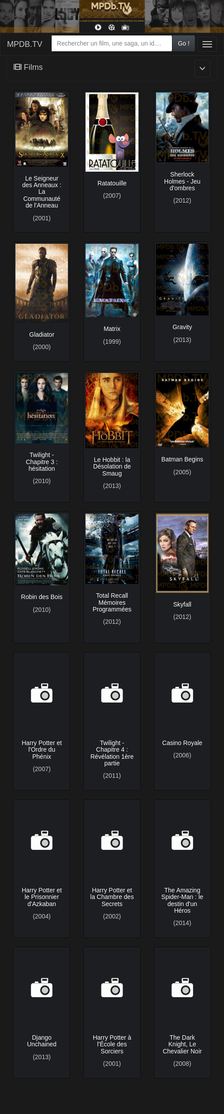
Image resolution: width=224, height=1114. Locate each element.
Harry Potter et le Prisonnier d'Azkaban (42, 897)
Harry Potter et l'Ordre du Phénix (42, 749)
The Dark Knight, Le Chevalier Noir (182, 1044)
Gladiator (41, 334)
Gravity (182, 326)
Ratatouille (112, 183)
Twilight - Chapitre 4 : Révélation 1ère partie (112, 753)
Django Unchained (41, 1041)
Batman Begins (182, 459)
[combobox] (111, 43)
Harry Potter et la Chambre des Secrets (112, 897)
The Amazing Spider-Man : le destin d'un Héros (182, 900)
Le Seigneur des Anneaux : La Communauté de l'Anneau (41, 192)
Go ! (183, 43)
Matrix (112, 328)
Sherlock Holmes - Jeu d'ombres (182, 181)
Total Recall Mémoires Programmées (112, 602)
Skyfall (182, 604)
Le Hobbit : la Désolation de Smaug (112, 466)
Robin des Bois (42, 596)
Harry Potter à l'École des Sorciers (112, 1044)
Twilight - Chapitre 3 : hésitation (41, 461)
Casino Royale (182, 742)
